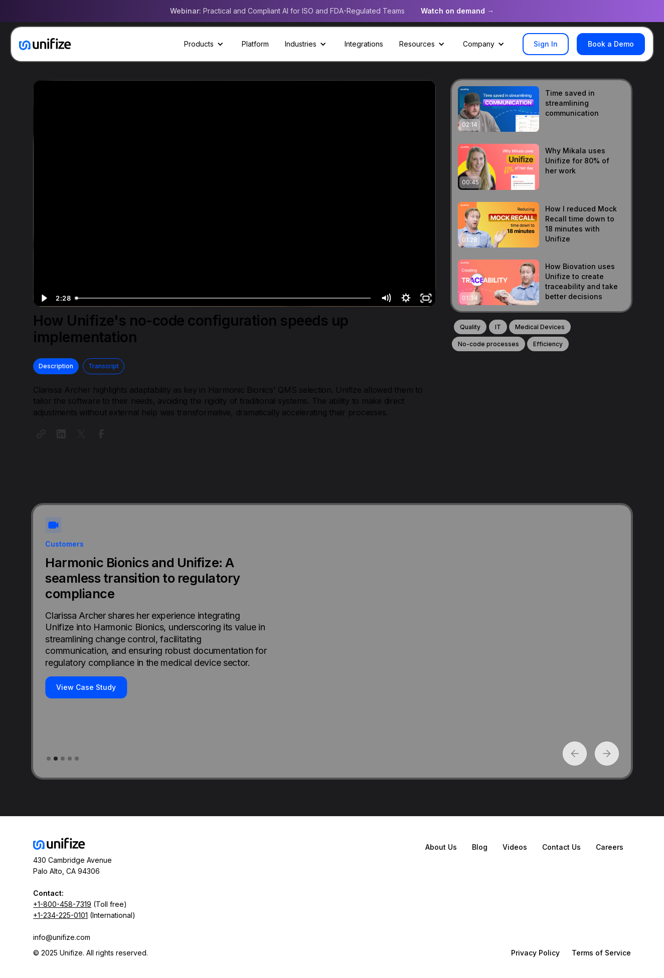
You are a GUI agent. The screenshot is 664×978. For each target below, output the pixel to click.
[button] (205, 44)
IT (498, 327)
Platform (255, 44)
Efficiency (548, 344)
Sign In (546, 44)
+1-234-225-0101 (60, 915)
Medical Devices (540, 327)
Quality (470, 327)
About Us (441, 847)
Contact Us (561, 847)
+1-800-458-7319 (62, 904)
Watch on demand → (457, 11)
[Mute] (386, 298)
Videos (515, 847)
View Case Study (86, 687)
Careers (609, 847)
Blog (479, 847)
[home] (45, 44)
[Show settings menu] (406, 298)
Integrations (364, 44)
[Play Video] (43, 298)
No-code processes (488, 344)
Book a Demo (611, 44)
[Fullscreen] (426, 298)
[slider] (224, 298)
